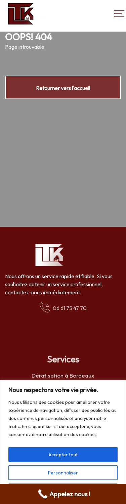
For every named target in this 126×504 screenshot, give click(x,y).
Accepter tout (63, 455)
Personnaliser (63, 473)
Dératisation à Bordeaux (63, 376)
